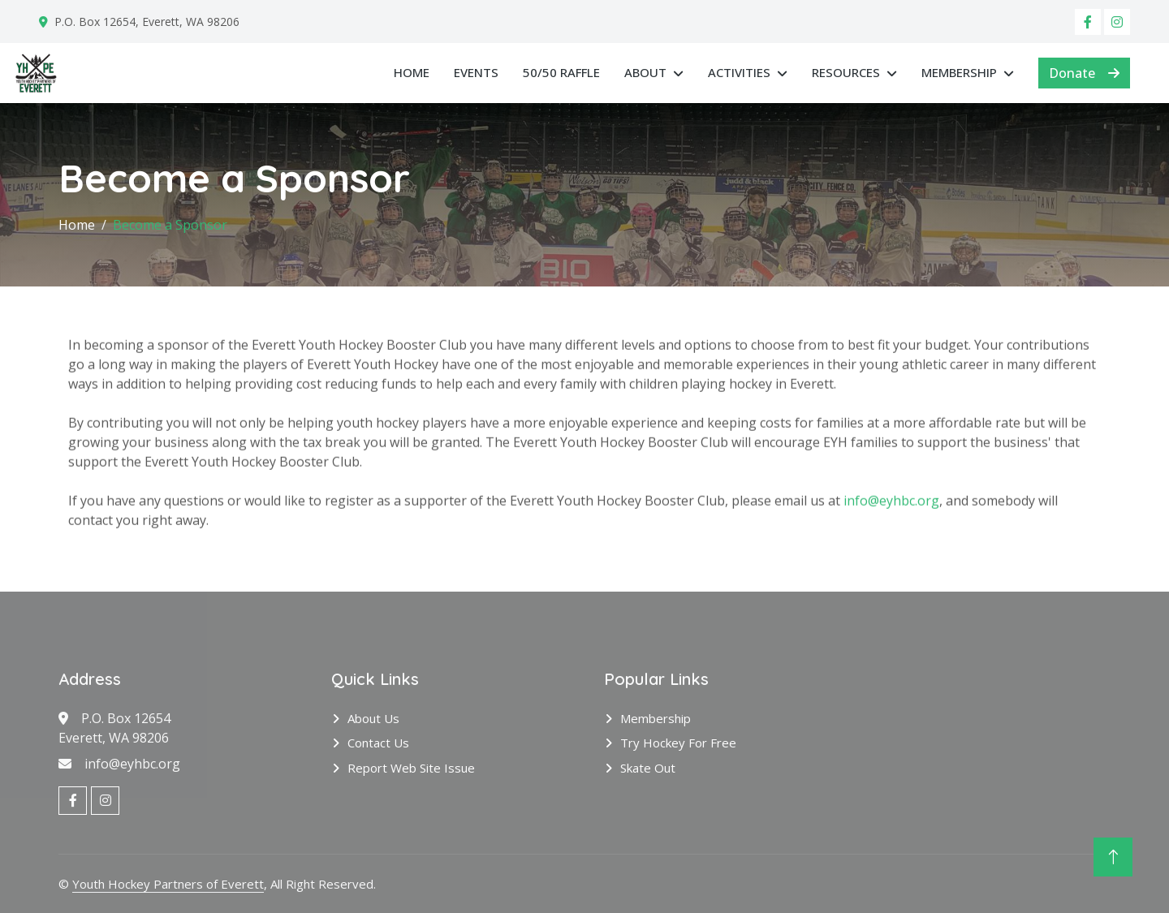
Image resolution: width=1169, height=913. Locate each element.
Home (411, 72)
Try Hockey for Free (678, 742)
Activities (739, 72)
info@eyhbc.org (891, 506)
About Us (373, 718)
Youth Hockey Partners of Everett (168, 884)
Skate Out (647, 768)
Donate (1084, 73)
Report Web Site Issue (411, 768)
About (645, 72)
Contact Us (378, 742)
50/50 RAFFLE (561, 72)
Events (476, 72)
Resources (846, 72)
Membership (959, 72)
